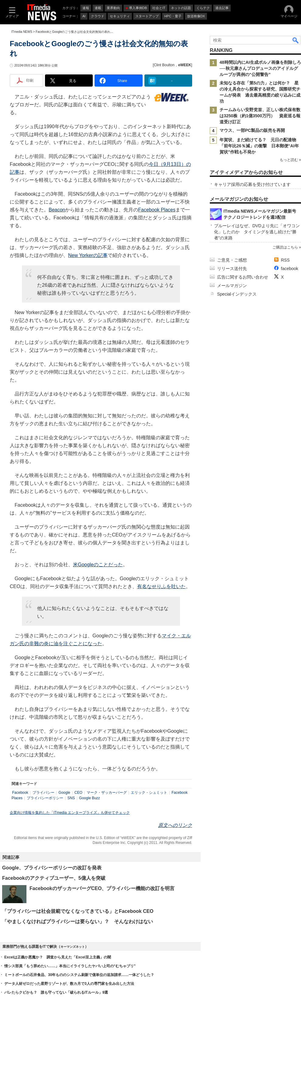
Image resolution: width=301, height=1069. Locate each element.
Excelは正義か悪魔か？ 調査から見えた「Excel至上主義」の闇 (57, 957)
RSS (285, 260)
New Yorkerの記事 (88, 255)
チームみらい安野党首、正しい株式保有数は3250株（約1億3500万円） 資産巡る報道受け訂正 (260, 115)
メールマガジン (232, 285)
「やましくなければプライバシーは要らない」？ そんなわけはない (77, 921)
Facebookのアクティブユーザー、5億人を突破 (54, 878)
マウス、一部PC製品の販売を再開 (252, 130)
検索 (295, 40)
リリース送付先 (232, 268)
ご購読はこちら (285, 247)
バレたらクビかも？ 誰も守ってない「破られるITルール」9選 (56, 992)
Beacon (57, 209)
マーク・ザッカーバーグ (107, 792)
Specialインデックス (237, 294)
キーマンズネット (73, 946)
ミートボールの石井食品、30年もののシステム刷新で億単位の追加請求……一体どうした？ (79, 975)
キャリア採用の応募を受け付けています (252, 184)
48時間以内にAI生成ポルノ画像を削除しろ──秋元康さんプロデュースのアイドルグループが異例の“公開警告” (260, 68)
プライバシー (43, 792)
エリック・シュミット (149, 792)
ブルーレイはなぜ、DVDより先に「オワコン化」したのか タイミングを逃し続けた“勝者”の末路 (257, 231)
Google (64, 792)
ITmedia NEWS (21, 31)
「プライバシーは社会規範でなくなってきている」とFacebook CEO (78, 911)
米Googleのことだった (98, 564)
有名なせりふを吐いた (161, 586)
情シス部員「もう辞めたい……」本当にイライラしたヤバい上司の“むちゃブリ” (70, 966)
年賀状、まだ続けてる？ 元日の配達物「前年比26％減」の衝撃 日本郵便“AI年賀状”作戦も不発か (259, 145)
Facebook (20, 792)
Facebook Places (156, 209)
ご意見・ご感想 (232, 260)
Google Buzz (89, 798)
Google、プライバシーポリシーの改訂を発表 (52, 867)
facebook (289, 268)
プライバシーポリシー (45, 798)
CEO (78, 792)
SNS (71, 798)
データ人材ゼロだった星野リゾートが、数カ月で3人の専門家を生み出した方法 (69, 984)
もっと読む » (290, 160)
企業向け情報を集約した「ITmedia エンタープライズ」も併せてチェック (70, 812)
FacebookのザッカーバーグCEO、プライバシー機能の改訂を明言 (102, 888)
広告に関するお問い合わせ (242, 277)
